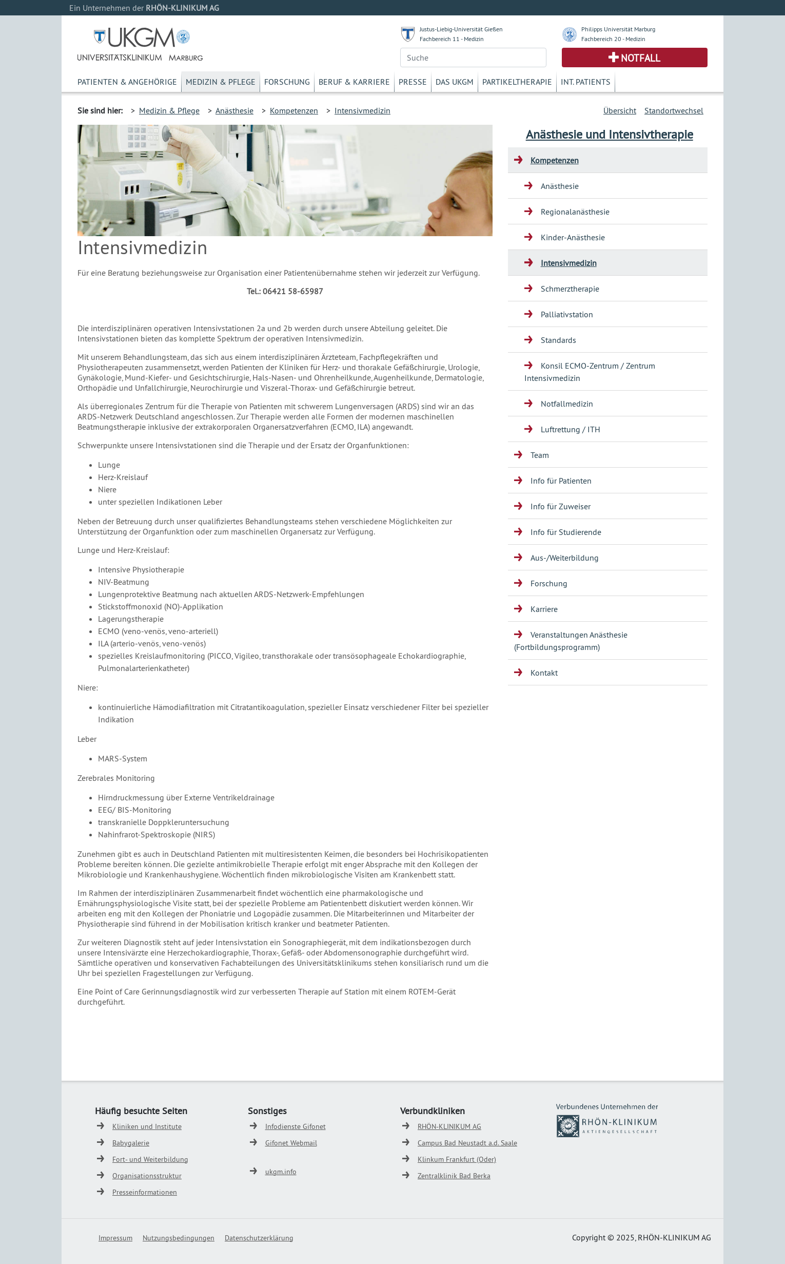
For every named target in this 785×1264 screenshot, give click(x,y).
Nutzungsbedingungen (178, 1237)
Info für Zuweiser (561, 506)
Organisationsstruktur (147, 1175)
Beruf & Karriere (354, 81)
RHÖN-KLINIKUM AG (449, 1126)
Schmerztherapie (570, 288)
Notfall (640, 58)
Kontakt (544, 672)
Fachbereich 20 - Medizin (613, 39)
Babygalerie (130, 1142)
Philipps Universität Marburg (618, 29)
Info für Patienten (561, 480)
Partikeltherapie (517, 81)
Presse (413, 81)
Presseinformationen (144, 1192)
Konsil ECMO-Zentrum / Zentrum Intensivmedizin (589, 371)
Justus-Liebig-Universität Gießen (461, 29)
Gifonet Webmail (291, 1142)
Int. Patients (586, 81)
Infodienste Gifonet (295, 1126)
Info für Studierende (566, 532)
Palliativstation (567, 314)
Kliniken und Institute (147, 1126)
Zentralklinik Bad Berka (454, 1175)
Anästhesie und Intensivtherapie (609, 134)
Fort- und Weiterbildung (150, 1159)
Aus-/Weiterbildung (565, 557)
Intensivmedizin (362, 110)
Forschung (287, 81)
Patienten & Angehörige (127, 81)
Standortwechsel (673, 110)
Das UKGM (455, 81)
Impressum (115, 1237)
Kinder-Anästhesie (573, 237)
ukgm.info (281, 1171)
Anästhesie (234, 110)
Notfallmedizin (567, 403)
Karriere (544, 609)
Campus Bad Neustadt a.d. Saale (467, 1142)
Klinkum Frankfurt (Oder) (457, 1159)
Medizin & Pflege (221, 81)
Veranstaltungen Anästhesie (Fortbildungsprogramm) (570, 640)
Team (540, 455)
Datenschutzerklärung (259, 1237)
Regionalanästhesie (575, 211)
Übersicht (619, 110)
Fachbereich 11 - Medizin (452, 39)
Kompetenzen (294, 110)
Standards (558, 340)
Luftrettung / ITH (570, 429)
